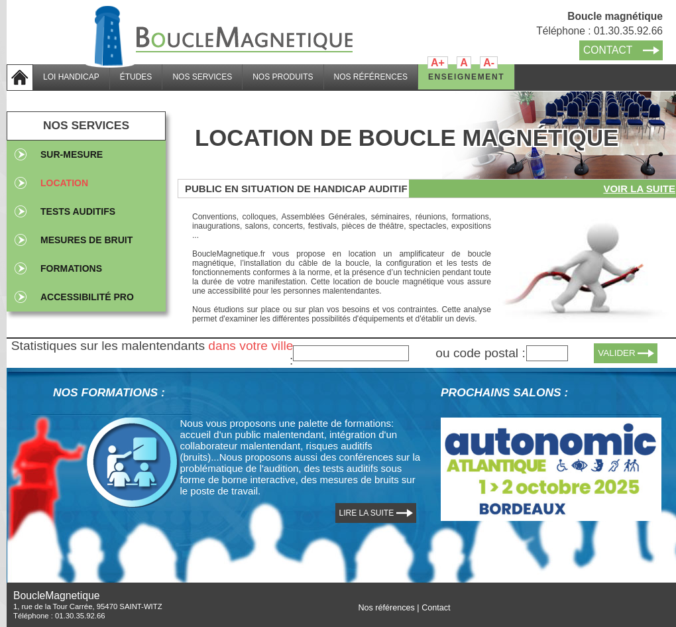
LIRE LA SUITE (366, 513)
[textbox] (351, 353)
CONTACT (607, 50)
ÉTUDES (136, 77)
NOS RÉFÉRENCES (371, 77)
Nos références (386, 607)
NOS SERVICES (202, 77)
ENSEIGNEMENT (466, 77)
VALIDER (617, 353)
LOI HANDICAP (71, 77)
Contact (436, 607)
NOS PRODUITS (283, 77)
